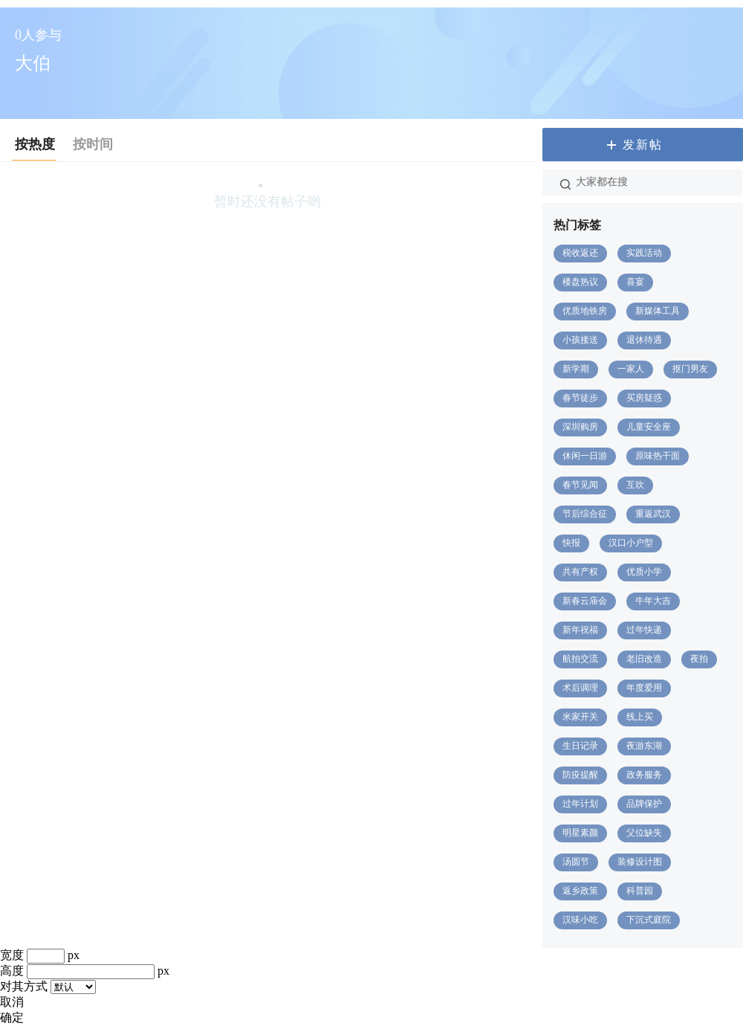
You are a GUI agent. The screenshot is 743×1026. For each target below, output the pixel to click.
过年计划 (580, 803)
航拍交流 (580, 659)
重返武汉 (653, 514)
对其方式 (24, 986)
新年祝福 (580, 630)
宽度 (12, 955)
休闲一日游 (584, 456)
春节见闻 (580, 485)
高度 (12, 970)
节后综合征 (584, 514)
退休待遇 (644, 340)
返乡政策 (580, 890)
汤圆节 (575, 861)
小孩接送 (580, 340)
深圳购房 (580, 427)
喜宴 (635, 282)
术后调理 (580, 688)
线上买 (639, 717)
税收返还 (580, 253)
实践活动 (644, 253)
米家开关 (580, 717)
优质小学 (644, 572)
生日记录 (580, 746)
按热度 (35, 144)
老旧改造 (644, 659)
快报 (571, 543)
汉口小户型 (631, 543)
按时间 (93, 144)
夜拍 (699, 659)
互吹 (635, 485)
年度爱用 (644, 688)
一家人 (630, 369)
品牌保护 (644, 803)
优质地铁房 (584, 311)
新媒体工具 (657, 311)
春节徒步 (580, 398)
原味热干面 (657, 456)
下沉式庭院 (648, 919)
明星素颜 (580, 832)
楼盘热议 (580, 282)
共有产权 (580, 572)
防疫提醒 (580, 775)
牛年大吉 (653, 601)
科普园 (639, 890)
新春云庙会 (584, 601)
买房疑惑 (644, 398)
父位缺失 (644, 832)
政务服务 (644, 775)
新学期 (575, 369)
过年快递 (644, 630)
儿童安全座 (648, 427)
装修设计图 (639, 861)
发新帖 (643, 144)
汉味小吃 (580, 919)
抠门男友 (690, 369)
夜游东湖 (644, 746)
